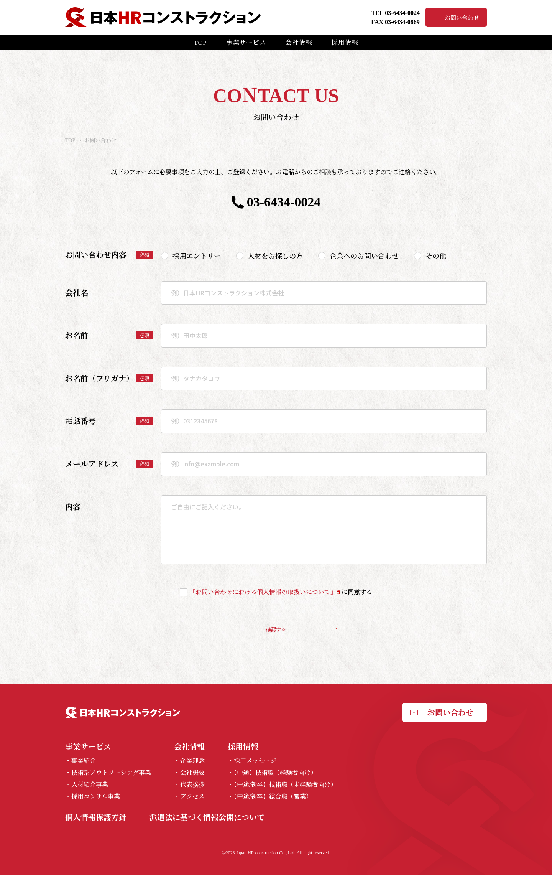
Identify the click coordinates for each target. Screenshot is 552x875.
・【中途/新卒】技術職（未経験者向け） (282, 785)
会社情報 (298, 42)
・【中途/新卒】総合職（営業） (270, 797)
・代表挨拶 (189, 785)
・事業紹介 (80, 761)
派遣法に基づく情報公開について (207, 816)
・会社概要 (189, 773)
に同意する (280, 591)
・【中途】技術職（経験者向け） (272, 773)
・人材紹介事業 (86, 785)
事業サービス (246, 42)
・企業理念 (189, 761)
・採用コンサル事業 (92, 797)
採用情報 (344, 42)
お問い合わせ (462, 17)
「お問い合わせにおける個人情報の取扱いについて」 (263, 591)
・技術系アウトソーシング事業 (108, 773)
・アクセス (189, 797)
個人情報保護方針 (96, 816)
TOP (200, 42)
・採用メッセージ (252, 761)
